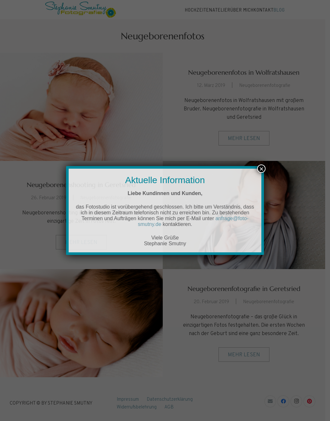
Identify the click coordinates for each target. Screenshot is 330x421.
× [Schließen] (261, 168)
